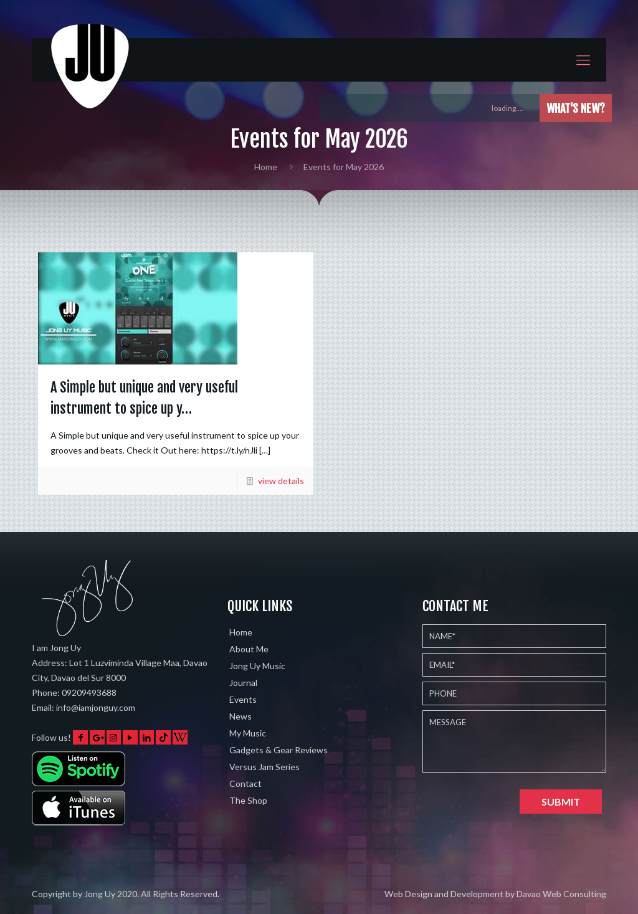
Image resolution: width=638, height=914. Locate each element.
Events (243, 699)
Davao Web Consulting (561, 893)
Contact (245, 783)
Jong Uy (99, 893)
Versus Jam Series (264, 766)
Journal (243, 682)
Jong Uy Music (257, 665)
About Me (249, 649)
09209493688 (89, 692)
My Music (247, 733)
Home (265, 166)
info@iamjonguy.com (95, 707)
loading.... (513, 108)
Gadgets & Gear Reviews (278, 750)
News (240, 716)
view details (281, 480)
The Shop (248, 800)
